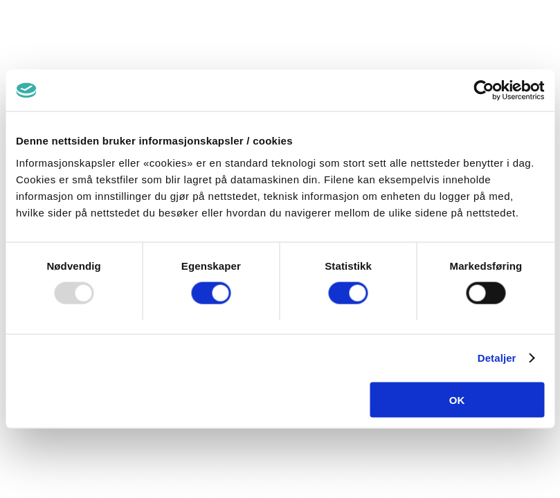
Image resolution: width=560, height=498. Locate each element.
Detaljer (497, 358)
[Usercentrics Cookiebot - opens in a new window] (483, 90)
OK (457, 399)
